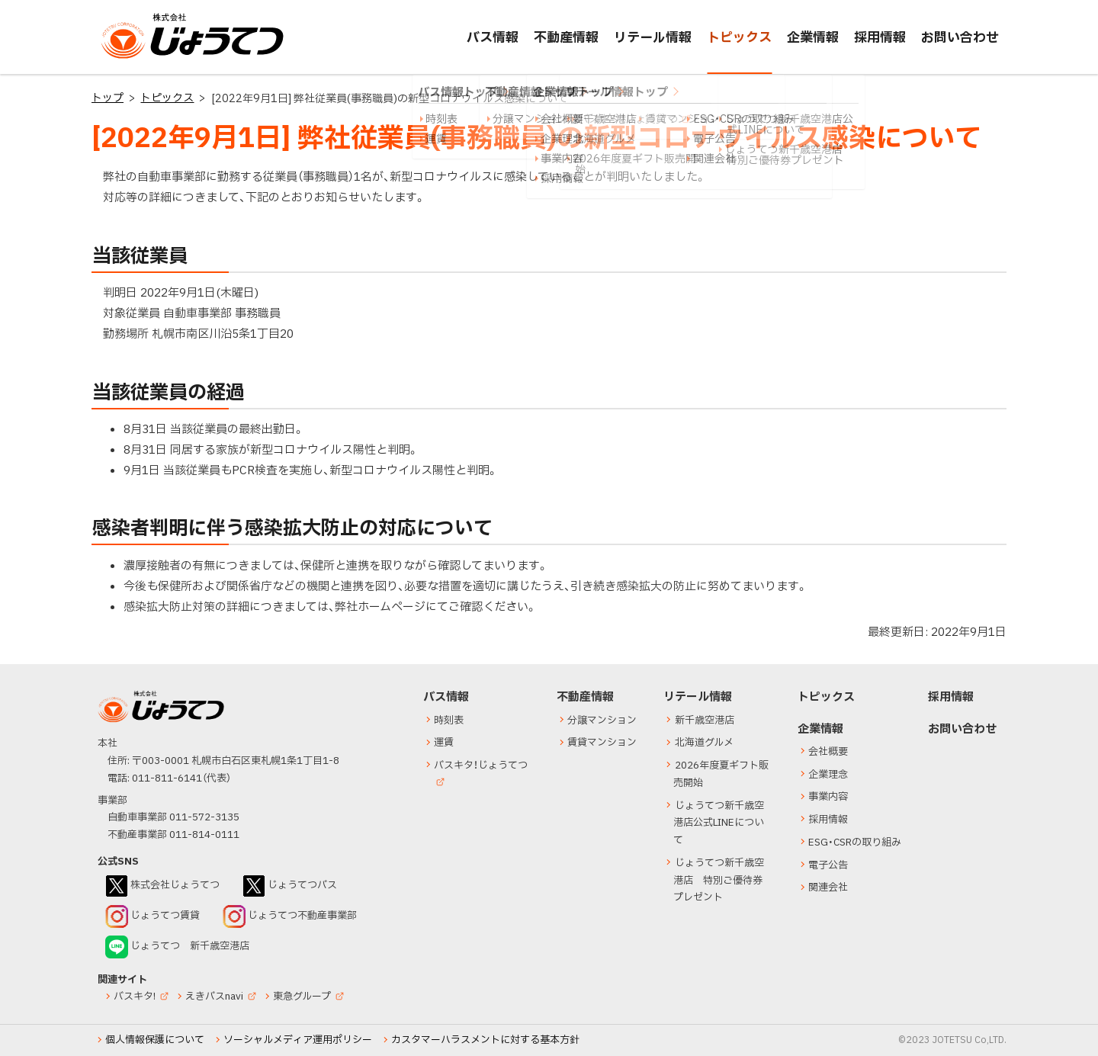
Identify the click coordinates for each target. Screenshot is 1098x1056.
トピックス (167, 98)
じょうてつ (131, 57)
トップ (108, 98)
